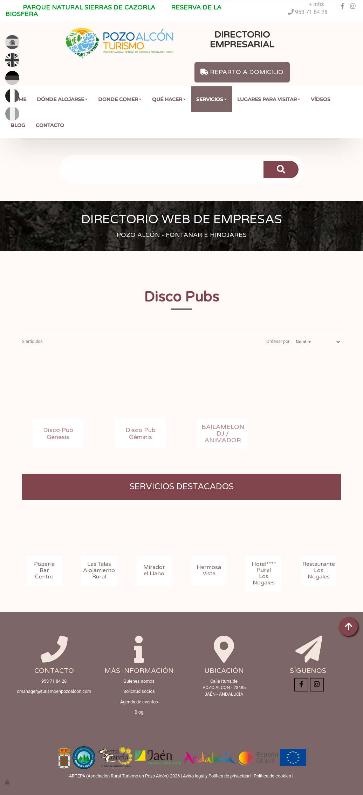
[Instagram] (353, 6)
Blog (18, 125)
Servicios (211, 99)
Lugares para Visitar (268, 99)
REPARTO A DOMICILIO (241, 72)
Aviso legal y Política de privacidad (217, 776)
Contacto (50, 125)
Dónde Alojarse (62, 99)
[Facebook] (342, 6)
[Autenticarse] (7, 782)
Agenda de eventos (139, 701)
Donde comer (120, 99)
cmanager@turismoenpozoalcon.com (54, 691)
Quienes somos (139, 681)
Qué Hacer (169, 99)
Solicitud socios (139, 691)
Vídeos (320, 99)
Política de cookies (272, 776)
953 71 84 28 (311, 12)
